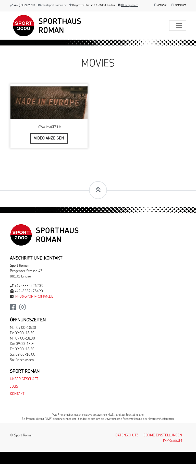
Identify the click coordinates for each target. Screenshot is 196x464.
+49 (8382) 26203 (24, 5)
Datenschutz (126, 435)
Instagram (178, 5)
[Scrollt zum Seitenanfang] (98, 190)
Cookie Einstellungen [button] (162, 435)
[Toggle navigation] (177, 25)
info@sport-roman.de (54, 5)
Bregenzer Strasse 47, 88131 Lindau (92, 5)
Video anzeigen (49, 138)
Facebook (160, 5)
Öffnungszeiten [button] (129, 5)
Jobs (14, 387)
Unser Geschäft (24, 379)
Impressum (172, 441)
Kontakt (17, 394)
